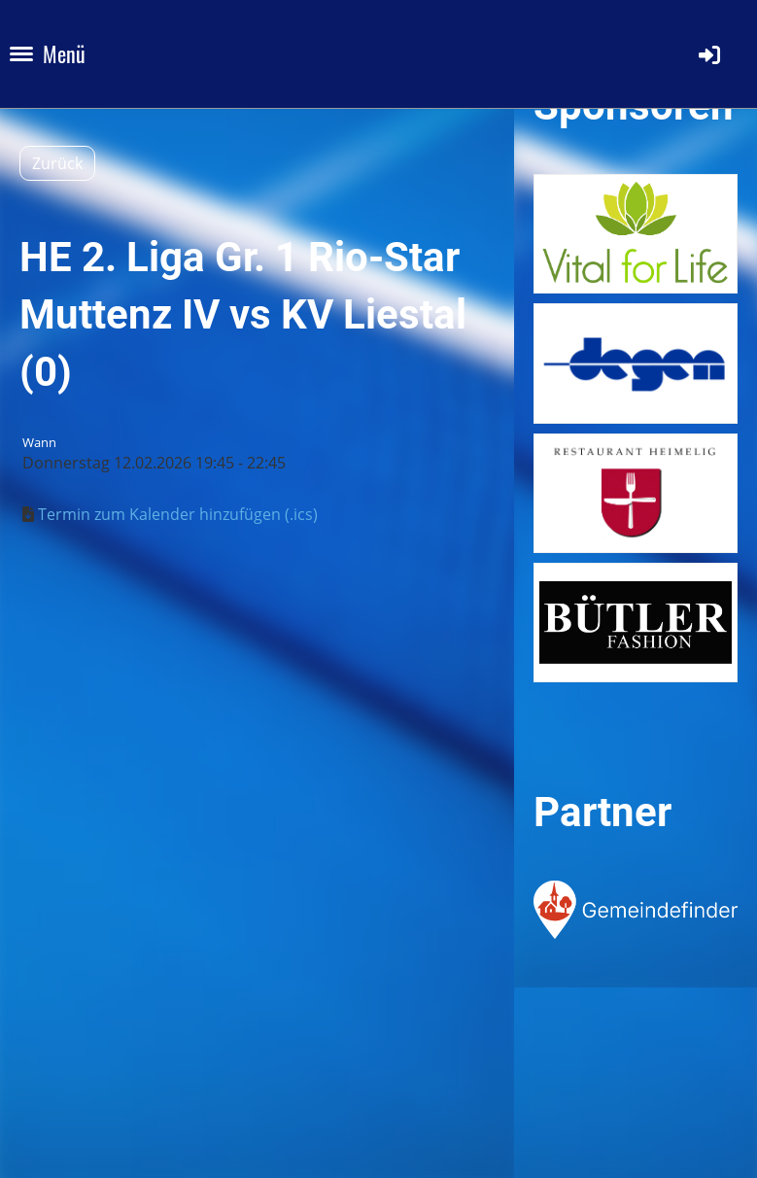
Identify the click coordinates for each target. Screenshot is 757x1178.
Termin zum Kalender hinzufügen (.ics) (178, 514)
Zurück (57, 163)
